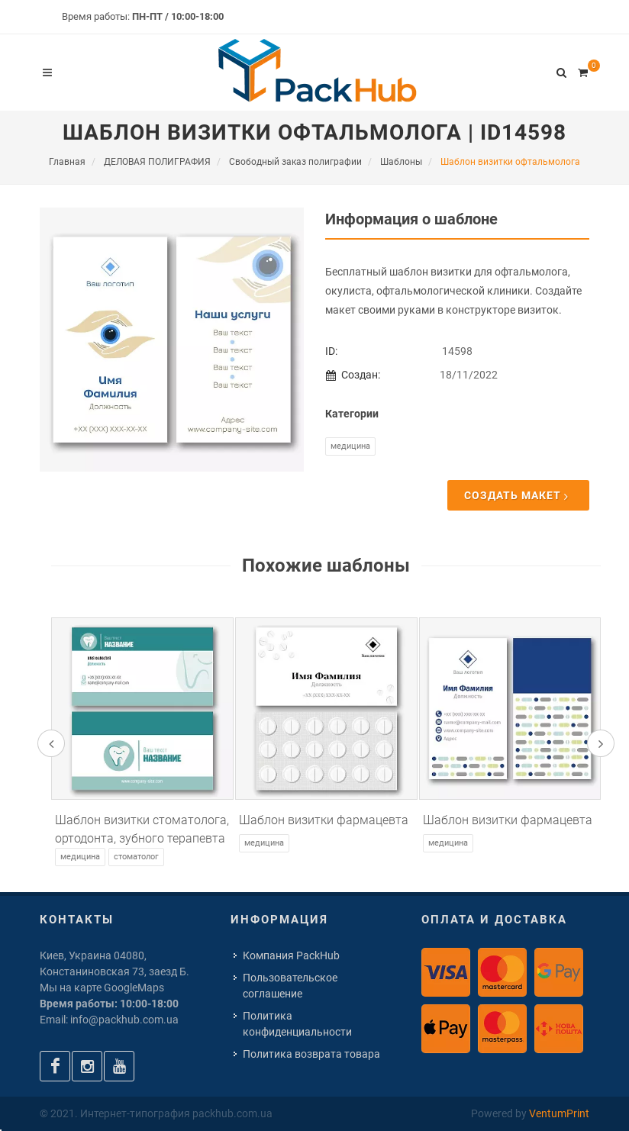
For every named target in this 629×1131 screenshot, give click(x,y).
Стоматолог (136, 857)
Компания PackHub (291, 955)
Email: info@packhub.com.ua (109, 1019)
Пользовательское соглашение (290, 986)
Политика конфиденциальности (297, 1024)
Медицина (350, 446)
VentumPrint (559, 1113)
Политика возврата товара (311, 1054)
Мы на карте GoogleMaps (102, 987)
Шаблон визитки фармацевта (323, 820)
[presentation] (51, 743)
